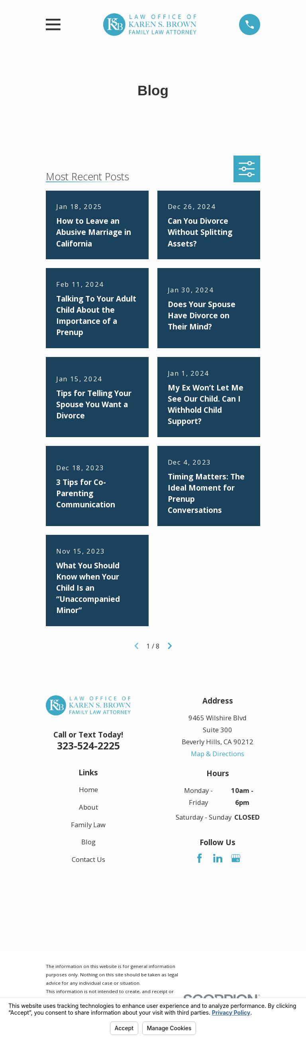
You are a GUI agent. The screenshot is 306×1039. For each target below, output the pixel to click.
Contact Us (88, 859)
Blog (88, 841)
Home (88, 789)
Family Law (88, 824)
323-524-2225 (88, 745)
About (88, 807)
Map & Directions (217, 753)
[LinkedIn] (217, 858)
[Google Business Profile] (235, 858)
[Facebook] (199, 858)
